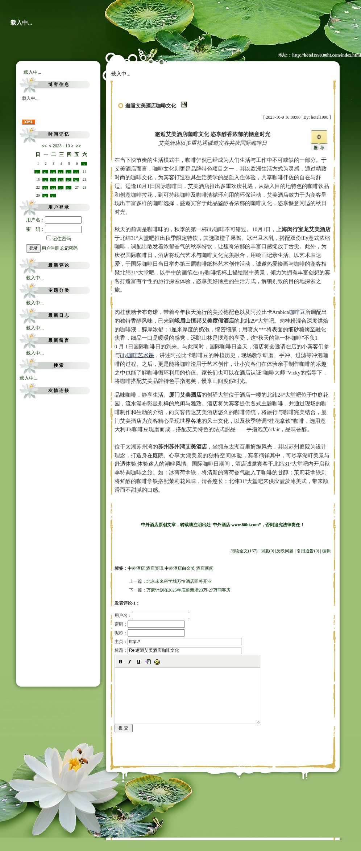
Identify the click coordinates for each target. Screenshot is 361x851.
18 (60, 180)
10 (53, 172)
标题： (178, 650)
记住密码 (58, 238)
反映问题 (285, 550)
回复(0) (267, 550)
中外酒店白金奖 (180, 568)
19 (68, 180)
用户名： (54, 219)
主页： (178, 641)
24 (53, 188)
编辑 (326, 550)
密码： (150, 624)
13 (76, 172)
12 (68, 172)
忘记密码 (69, 248)
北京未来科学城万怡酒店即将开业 (179, 581)
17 (53, 180)
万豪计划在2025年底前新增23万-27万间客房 (188, 590)
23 (45, 188)
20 (76, 180)
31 (53, 196)
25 (60, 188)
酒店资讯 (154, 568)
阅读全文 (244, 550)
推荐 (320, 147)
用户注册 (50, 248)
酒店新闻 (204, 568)
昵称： (150, 632)
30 (45, 196)
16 (45, 180)
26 (68, 188)
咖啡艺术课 (137, 355)
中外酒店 (136, 568)
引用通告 (307, 550)
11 (61, 172)
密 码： (54, 229)
